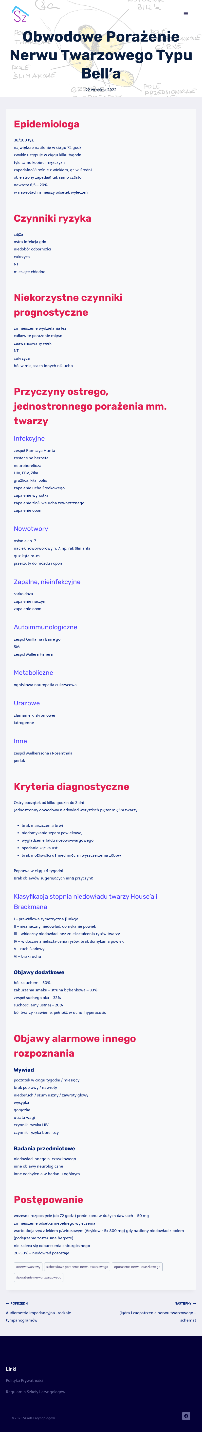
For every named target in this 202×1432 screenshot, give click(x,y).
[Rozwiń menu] (185, 13)
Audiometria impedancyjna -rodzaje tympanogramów (51, 1311)
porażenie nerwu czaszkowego (137, 1267)
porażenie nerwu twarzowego (38, 1277)
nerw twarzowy (28, 1267)
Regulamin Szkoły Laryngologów (35, 1391)
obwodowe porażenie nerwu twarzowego (77, 1267)
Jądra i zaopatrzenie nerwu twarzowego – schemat (150, 1311)
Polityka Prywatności (24, 1380)
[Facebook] (186, 1416)
